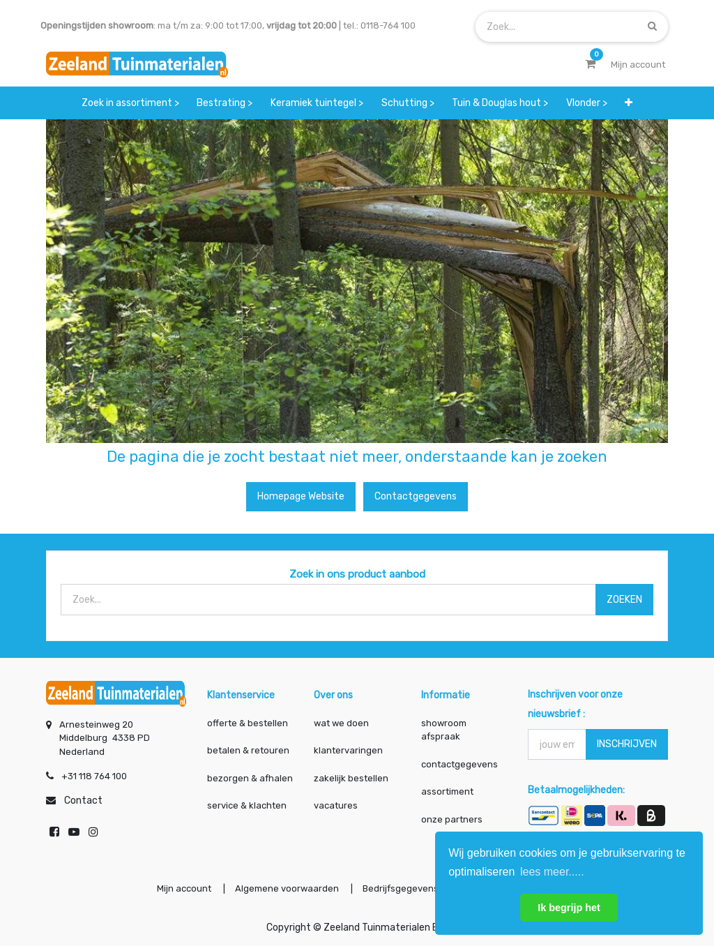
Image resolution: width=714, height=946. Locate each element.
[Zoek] (652, 26)
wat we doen (341, 723)
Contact (83, 800)
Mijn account (184, 888)
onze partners (452, 819)
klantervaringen (348, 750)
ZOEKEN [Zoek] (624, 600)
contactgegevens (459, 764)
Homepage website (300, 496)
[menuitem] (130, 103)
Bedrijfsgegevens (402, 888)
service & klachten (247, 805)
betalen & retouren (248, 750)
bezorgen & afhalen (250, 778)
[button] (628, 103)
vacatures (336, 805)
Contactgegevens (415, 496)
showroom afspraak (443, 730)
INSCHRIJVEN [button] (627, 744)
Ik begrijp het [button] (569, 907)
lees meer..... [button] (552, 872)
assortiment (447, 791)
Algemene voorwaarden (287, 888)
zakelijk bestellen (351, 778)
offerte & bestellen (248, 723)
